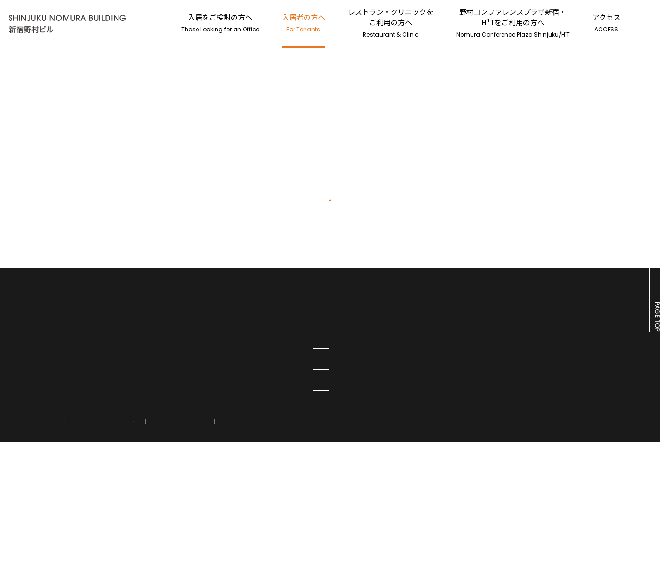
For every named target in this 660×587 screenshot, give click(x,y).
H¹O (265, 454)
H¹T (265, 475)
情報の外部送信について (154, 553)
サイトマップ (322, 553)
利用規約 (221, 553)
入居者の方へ (303, 22)
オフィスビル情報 (286, 517)
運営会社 (268, 553)
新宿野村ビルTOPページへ (330, 311)
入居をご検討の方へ (220, 22)
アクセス (606, 22)
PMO (266, 433)
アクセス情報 (81, 553)
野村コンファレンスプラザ (299, 496)
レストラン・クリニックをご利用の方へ (390, 23)
